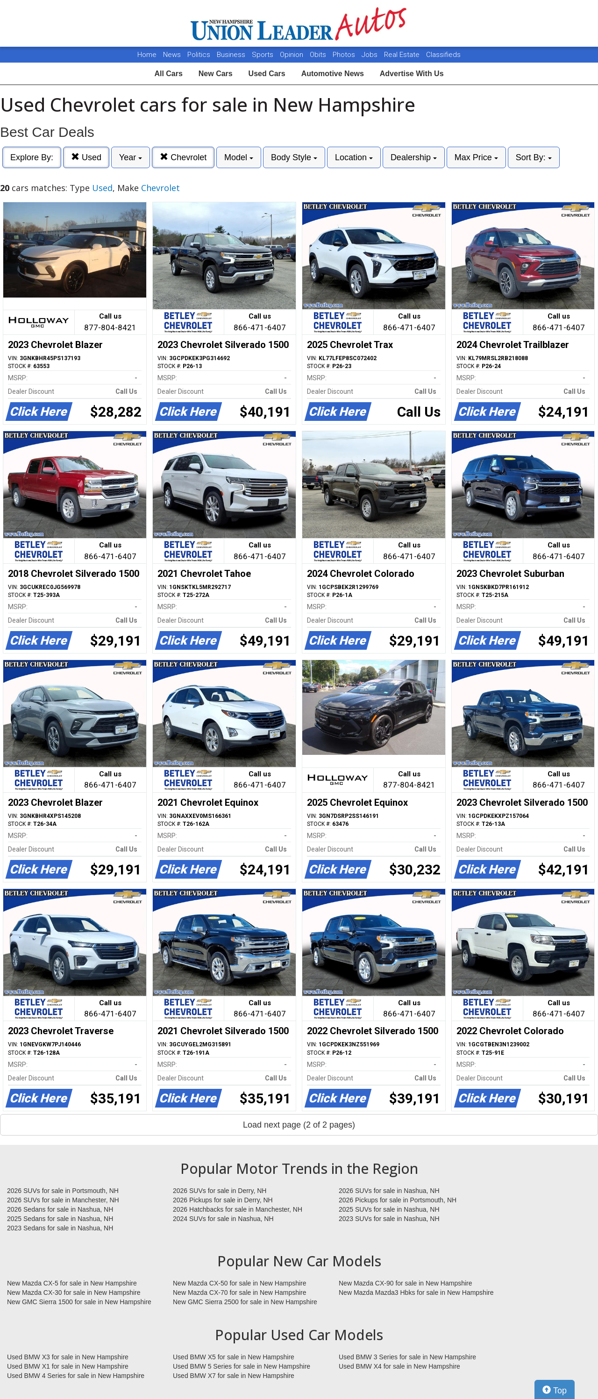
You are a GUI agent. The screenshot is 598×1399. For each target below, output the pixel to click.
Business (232, 54)
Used (86, 157)
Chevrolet (183, 157)
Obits (319, 54)
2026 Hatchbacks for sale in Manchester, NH (237, 1209)
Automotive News (332, 74)
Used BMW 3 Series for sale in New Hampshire (407, 1357)
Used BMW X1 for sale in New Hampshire (67, 1366)
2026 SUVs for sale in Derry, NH (219, 1190)
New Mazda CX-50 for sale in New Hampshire (239, 1283)
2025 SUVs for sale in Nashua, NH (389, 1209)
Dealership (414, 157)
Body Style (294, 157)
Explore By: (31, 157)
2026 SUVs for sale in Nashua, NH (389, 1190)
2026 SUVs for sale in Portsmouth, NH (63, 1190)
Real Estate (402, 54)
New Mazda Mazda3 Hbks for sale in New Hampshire (416, 1292)
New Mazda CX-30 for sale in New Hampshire (74, 1292)
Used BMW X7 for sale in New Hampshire (233, 1375)
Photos (345, 54)
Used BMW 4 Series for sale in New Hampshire (75, 1375)
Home (147, 54)
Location (354, 157)
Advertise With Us (412, 74)
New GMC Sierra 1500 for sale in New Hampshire (79, 1302)
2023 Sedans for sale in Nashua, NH (60, 1228)
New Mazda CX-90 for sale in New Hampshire (405, 1283)
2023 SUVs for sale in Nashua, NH (389, 1218)
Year (130, 157)
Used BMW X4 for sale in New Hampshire (399, 1366)
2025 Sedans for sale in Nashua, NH (60, 1218)
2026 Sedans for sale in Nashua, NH (60, 1209)
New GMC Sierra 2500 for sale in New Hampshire (245, 1302)
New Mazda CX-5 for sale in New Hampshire (72, 1283)
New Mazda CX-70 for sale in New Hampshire (239, 1292)
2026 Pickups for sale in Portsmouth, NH (397, 1200)
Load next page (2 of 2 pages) (299, 1124)
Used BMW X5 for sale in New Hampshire (233, 1357)
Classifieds (443, 54)
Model (238, 157)
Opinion (292, 54)
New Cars (216, 74)
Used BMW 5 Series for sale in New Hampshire (241, 1366)
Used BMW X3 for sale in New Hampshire (67, 1357)
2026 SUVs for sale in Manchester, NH (63, 1200)
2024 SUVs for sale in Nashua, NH (223, 1218)
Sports (263, 54)
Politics (198, 54)
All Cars (168, 74)
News (172, 54)
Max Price (476, 157)
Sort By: (534, 157)
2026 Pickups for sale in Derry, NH (223, 1200)
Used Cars (267, 74)
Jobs (370, 54)
